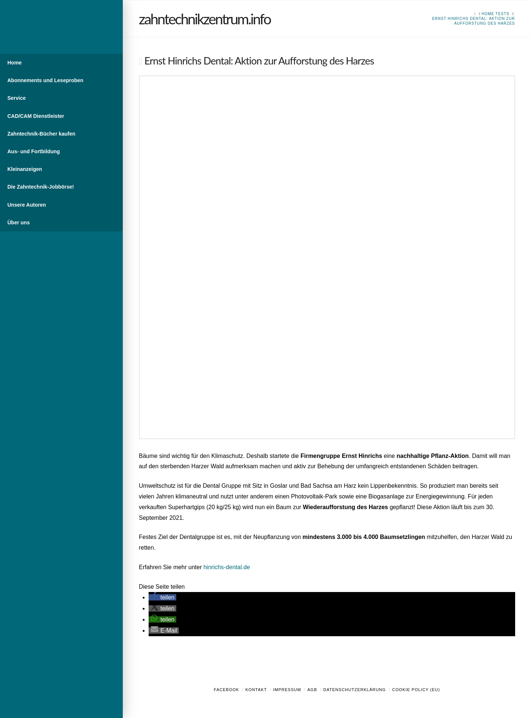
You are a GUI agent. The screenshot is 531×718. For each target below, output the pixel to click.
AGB (312, 689)
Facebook (226, 689)
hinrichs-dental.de (227, 567)
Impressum (287, 689)
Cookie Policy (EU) (416, 689)
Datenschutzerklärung (354, 689)
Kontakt (256, 689)
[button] (162, 597)
